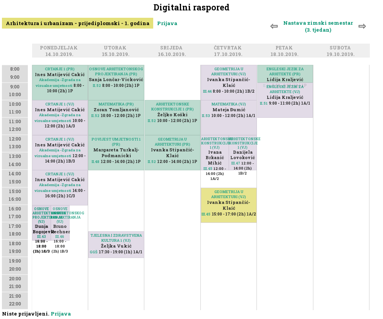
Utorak (116, 48)
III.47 (235, 163)
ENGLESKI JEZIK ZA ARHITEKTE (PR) (285, 71)
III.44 (207, 91)
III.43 (41, 236)
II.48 (95, 161)
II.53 (206, 115)
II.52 (97, 85)
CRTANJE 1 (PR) (60, 68)
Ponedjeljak (60, 48)
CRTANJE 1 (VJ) (59, 104)
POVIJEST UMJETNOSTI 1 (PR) (116, 142)
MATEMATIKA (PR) (116, 104)
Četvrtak (229, 48)
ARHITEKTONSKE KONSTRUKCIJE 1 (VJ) (242, 143)
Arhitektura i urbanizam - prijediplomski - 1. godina (77, 23)
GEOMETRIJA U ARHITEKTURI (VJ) (228, 71)
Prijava (167, 23)
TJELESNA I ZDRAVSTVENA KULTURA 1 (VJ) (116, 238)
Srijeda (172, 48)
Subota (341, 48)
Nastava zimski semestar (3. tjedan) (318, 26)
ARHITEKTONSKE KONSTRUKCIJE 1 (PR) (172, 107)
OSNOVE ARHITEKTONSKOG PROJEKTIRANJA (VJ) (60, 215)
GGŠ (93, 252)
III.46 (59, 236)
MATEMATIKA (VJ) (229, 104)
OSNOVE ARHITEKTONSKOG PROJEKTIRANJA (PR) (116, 71)
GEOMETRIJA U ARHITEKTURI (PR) (172, 142)
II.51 (264, 103)
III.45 (207, 168)
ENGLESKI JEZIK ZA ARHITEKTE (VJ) (285, 89)
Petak (285, 48)
